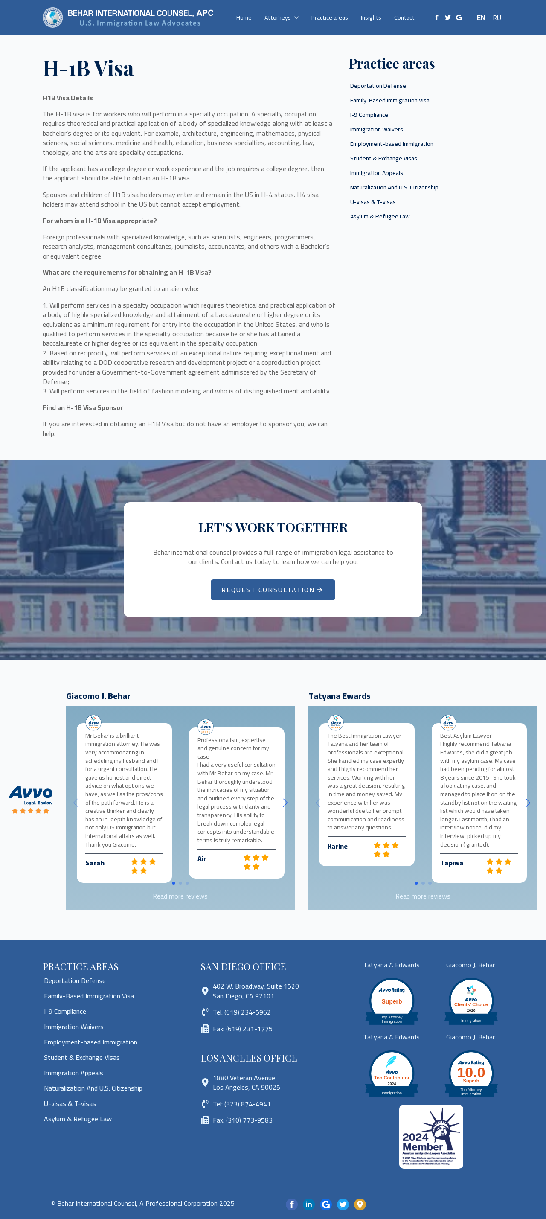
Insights (371, 17)
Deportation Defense (378, 85)
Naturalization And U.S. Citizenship (394, 187)
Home (244, 17)
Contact (404, 17)
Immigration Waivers (376, 129)
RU (497, 17)
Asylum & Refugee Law (380, 216)
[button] (285, 803)
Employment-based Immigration (391, 143)
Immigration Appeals (376, 172)
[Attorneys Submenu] (298, 17)
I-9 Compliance (369, 114)
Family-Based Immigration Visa (390, 100)
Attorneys (277, 17)
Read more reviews (180, 896)
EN (481, 17)
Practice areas (329, 17)
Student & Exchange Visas (383, 158)
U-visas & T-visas (373, 201)
